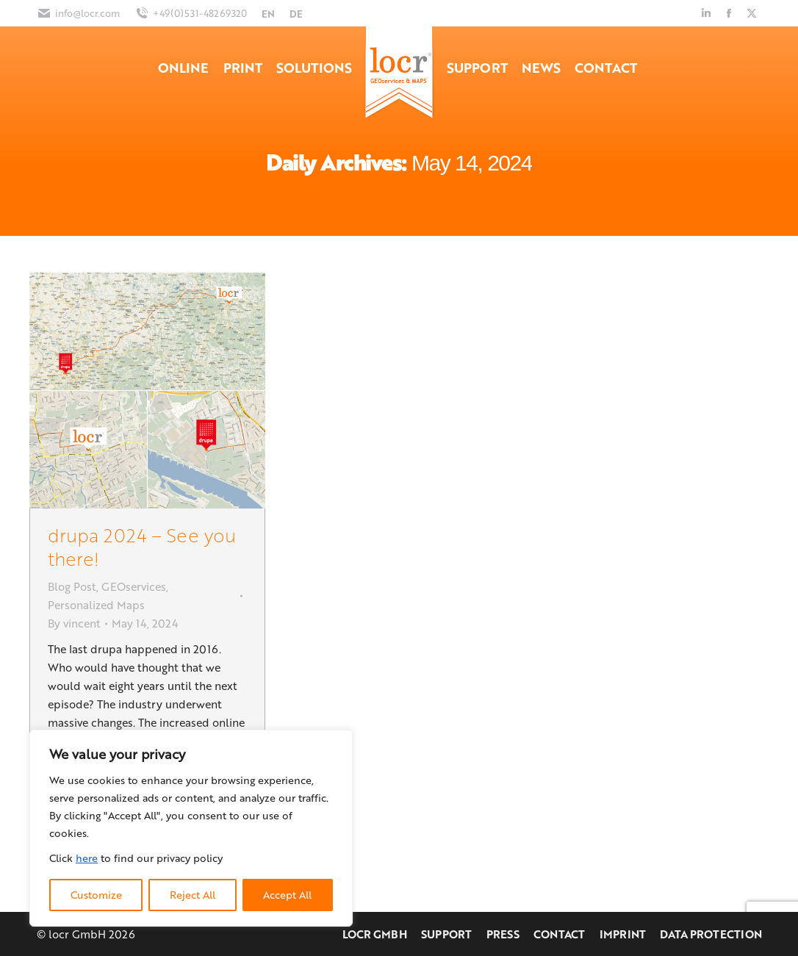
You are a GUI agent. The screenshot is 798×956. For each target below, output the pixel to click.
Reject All (192, 895)
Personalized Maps (96, 605)
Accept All (287, 895)
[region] (191, 828)
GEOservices (133, 586)
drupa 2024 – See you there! (142, 546)
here (87, 858)
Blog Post (72, 586)
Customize (96, 895)
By (74, 623)
